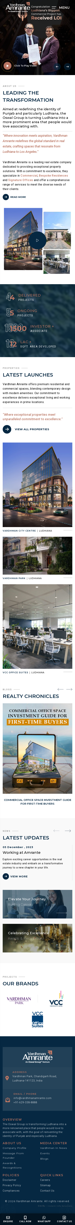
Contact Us (47, 1190)
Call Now (25, 1219)
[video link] (7, 66)
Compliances (11, 1190)
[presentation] (57, 66)
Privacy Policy (12, 1185)
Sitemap (45, 1185)
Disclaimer (9, 1180)
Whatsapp (44, 1219)
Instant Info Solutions (60, 1206)
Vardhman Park (14, 578)
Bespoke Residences (53, 175)
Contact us (64, 1219)
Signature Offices (20, 180)
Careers (45, 1180)
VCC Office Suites (15, 672)
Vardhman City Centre (19, 530)
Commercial (29, 175)
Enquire (8, 1219)
